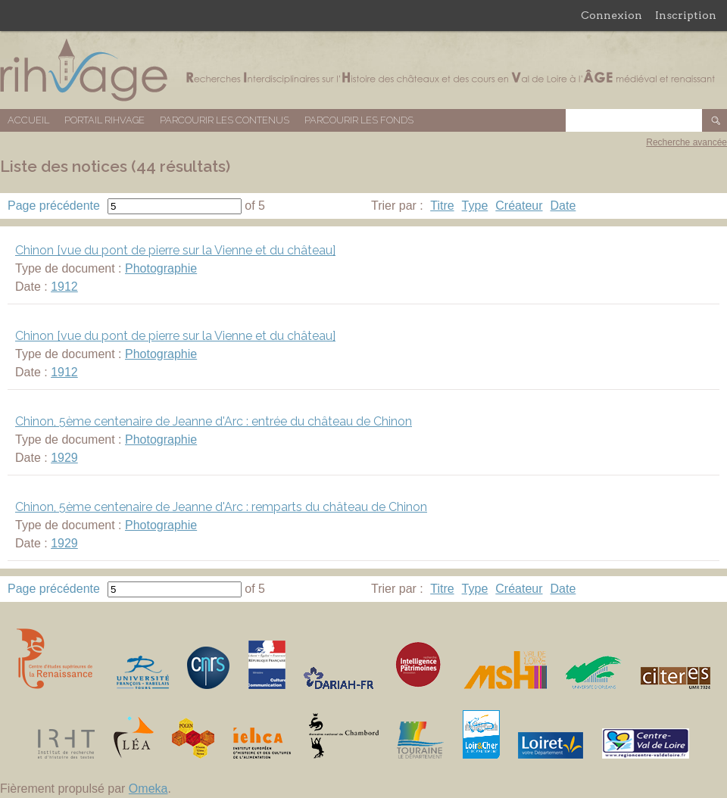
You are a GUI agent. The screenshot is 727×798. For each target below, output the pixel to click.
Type (475, 205)
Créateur (518, 205)
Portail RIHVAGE (104, 120)
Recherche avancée (686, 142)
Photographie (161, 268)
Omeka (148, 788)
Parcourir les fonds (358, 120)
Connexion (611, 15)
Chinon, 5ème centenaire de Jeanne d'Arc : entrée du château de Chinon (213, 421)
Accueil (28, 120)
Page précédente (54, 205)
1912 (64, 286)
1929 (64, 457)
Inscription (685, 15)
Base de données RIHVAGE (363, 70)
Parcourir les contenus (224, 120)
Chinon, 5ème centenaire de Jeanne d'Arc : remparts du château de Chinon (221, 507)
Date (563, 205)
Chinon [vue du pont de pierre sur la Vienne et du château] (175, 250)
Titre (442, 205)
